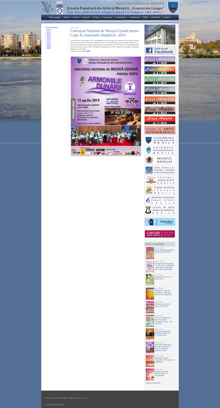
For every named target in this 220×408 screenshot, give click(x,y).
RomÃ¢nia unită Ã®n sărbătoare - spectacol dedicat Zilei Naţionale (163, 293)
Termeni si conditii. (52, 398)
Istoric (67, 17)
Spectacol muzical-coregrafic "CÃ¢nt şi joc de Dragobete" (164, 360)
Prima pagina (55, 17)
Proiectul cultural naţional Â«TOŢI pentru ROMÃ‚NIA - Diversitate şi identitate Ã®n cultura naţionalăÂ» (164, 266)
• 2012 (48, 30)
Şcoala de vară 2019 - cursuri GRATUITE (163, 305)
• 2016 (48, 39)
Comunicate (134, 17)
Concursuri (107, 17)
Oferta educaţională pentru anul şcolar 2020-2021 (165, 251)
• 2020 (48, 48)
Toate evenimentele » (153, 383)
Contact (166, 17)
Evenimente (120, 17)
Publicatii (155, 17)
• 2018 (48, 43)
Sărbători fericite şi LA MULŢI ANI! (163, 278)
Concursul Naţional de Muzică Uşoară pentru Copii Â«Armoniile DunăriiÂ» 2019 (163, 348)
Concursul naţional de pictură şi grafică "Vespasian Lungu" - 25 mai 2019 (163, 321)
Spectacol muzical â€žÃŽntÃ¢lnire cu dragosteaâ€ (161, 373)
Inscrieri (86, 17)
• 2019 (48, 46)
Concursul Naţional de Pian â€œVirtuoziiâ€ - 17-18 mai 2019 (163, 333)
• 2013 (48, 32)
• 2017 (48, 41)
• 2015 (48, 37)
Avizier (96, 17)
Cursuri (76, 17)
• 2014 (48, 34)
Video (145, 17)
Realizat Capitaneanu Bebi (55, 404)
